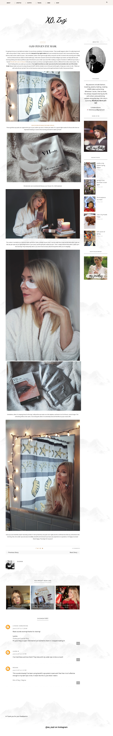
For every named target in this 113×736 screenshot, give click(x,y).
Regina (15, 667)
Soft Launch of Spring (101, 233)
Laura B (16, 651)
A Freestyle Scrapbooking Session (42, 606)
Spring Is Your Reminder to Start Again (102, 182)
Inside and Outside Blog (21, 638)
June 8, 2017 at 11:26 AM (20, 628)
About (8, 3)
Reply (78, 643)
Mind (48, 3)
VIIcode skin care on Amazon (18, 62)
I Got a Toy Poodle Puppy (102, 216)
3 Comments (76, 548)
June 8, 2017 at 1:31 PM (19, 654)
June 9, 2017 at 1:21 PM (19, 670)
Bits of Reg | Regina (19, 680)
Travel (39, 3)
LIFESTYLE (43, 42)
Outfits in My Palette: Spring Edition (101, 165)
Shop (57, 3)
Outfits (29, 3)
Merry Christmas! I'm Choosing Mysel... (64, 606)
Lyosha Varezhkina (20, 626)
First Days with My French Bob (17, 606)
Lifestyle (18, 3)
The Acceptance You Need (101, 198)
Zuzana (20, 561)
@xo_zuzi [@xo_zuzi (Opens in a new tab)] (49, 727)
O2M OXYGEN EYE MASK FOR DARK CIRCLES (42, 125)
